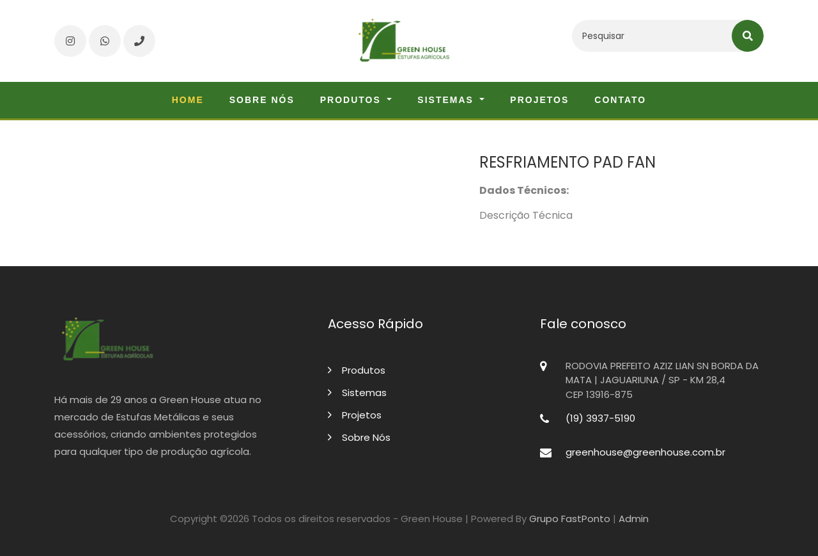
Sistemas (357, 392)
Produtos (356, 370)
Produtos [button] (352, 100)
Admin (634, 518)
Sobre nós (262, 100)
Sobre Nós (359, 437)
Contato (620, 100)
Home (188, 100)
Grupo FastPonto (569, 518)
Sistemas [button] (447, 100)
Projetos (539, 100)
